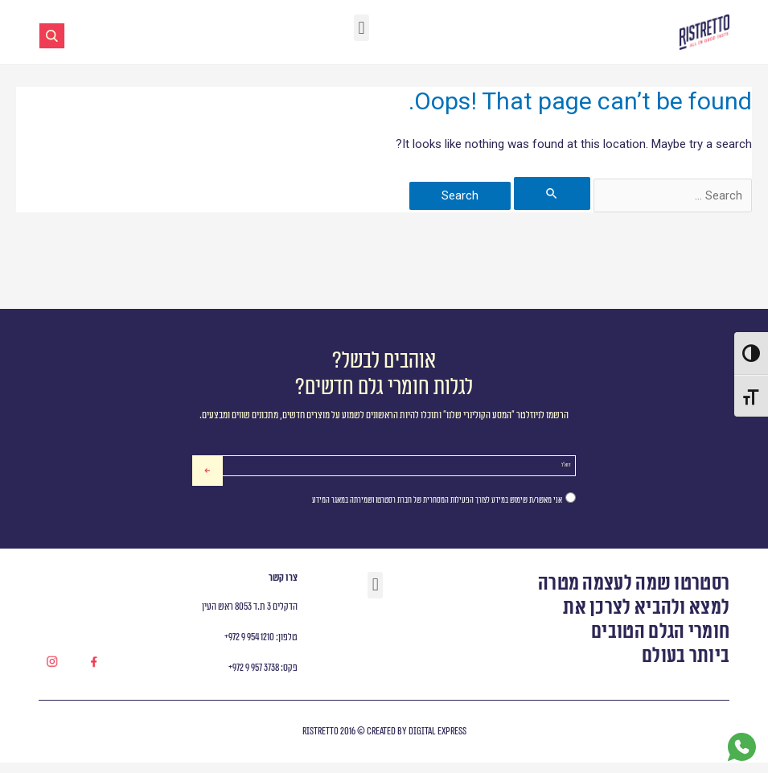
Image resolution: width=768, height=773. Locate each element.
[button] (361, 27)
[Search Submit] (551, 193)
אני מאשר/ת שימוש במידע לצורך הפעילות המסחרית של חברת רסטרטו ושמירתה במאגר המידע (437, 511)
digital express (436, 742)
